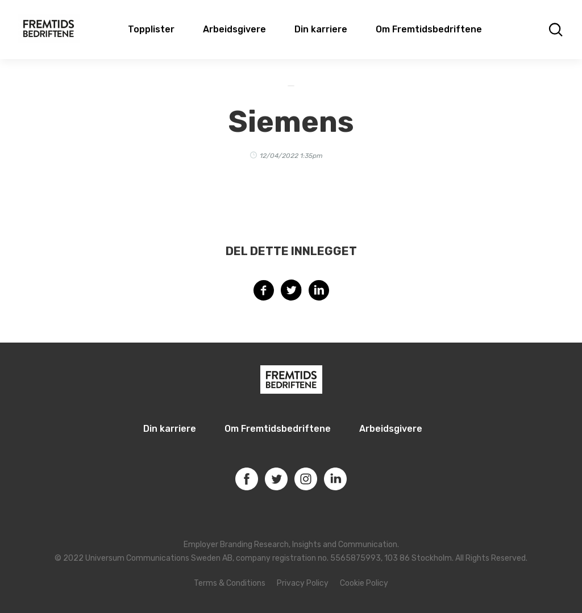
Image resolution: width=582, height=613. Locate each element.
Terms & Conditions (229, 583)
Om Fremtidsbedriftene (429, 29)
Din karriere (320, 29)
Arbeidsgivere (234, 29)
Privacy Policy (303, 583)
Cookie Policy (364, 583)
